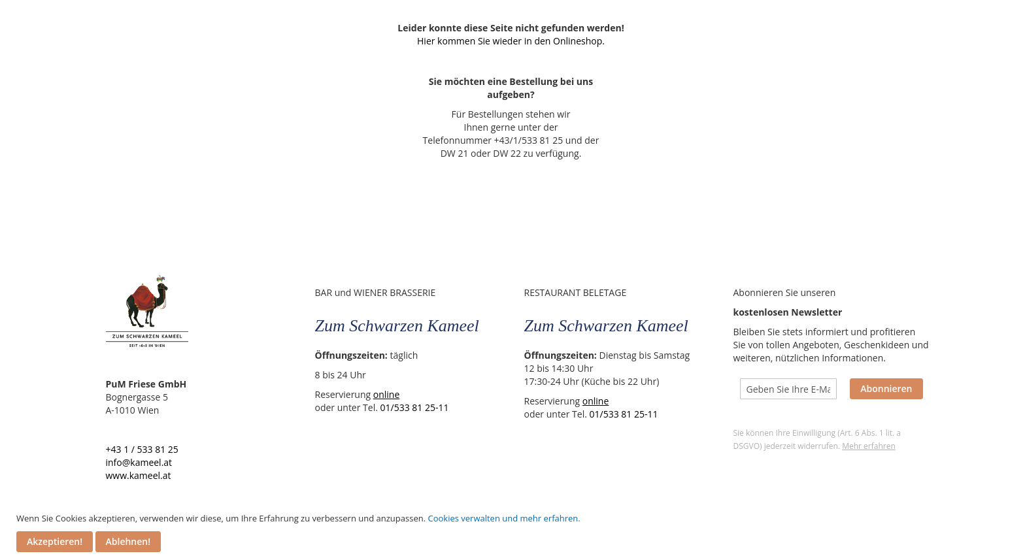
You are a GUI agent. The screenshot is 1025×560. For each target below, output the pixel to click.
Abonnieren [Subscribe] (888, 388)
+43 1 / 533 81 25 (143, 449)
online (388, 394)
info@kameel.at (140, 462)
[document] (514, 532)
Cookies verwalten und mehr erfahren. (504, 518)
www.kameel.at (140, 475)
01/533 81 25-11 (416, 407)
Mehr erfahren (871, 446)
